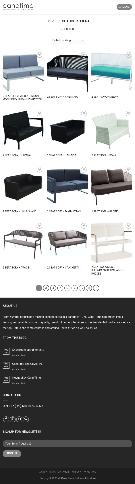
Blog (52, 472)
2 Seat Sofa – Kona (103, 155)
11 (88, 288)
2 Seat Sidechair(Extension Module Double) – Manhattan (22, 97)
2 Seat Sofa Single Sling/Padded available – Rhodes (108, 270)
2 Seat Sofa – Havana (17, 155)
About (43, 472)
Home (51, 21)
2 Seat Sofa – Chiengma (62, 96)
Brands (76, 472)
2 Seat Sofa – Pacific (104, 211)
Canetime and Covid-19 (27, 364)
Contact (63, 472)
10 (81, 288)
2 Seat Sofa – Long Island (19, 211)
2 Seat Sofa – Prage (16, 267)
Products (90, 472)
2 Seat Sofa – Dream (104, 96)
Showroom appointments (28, 349)
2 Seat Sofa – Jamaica (61, 155)
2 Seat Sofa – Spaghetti (63, 267)
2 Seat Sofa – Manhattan (64, 211)
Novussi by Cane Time (26, 377)
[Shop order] (67, 40)
